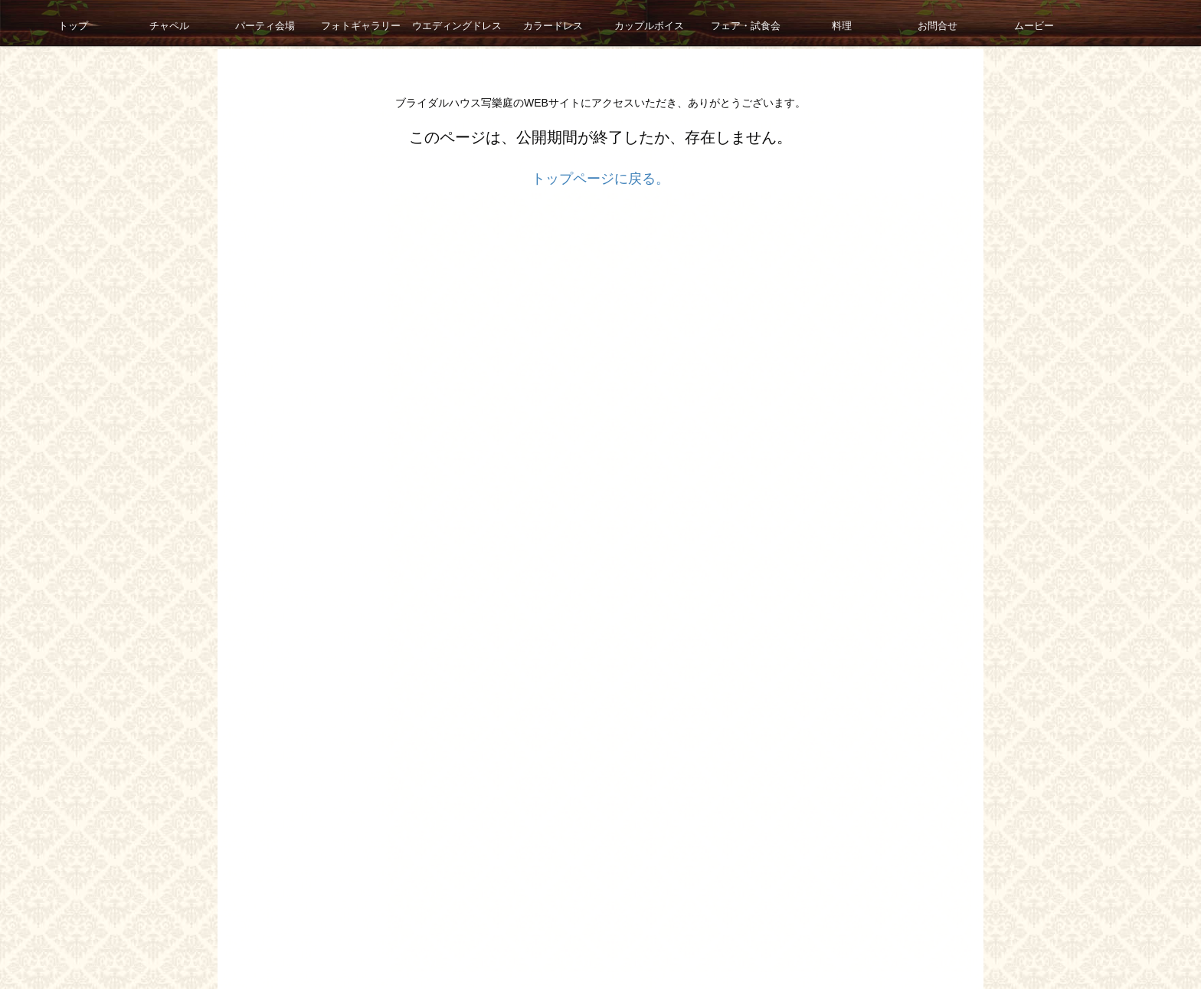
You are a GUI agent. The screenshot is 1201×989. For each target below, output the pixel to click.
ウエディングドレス (432, 22)
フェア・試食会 (720, 22)
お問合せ (912, 22)
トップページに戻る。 (600, 178)
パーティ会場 (240, 22)
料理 (816, 22)
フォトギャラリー (336, 22)
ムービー (1008, 22)
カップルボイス (624, 22)
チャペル (144, 22)
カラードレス (528, 22)
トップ (47, 22)
